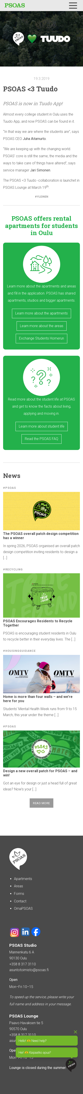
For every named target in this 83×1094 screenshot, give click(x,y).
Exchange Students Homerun (41, 338)
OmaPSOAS (23, 908)
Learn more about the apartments (41, 313)
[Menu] (73, 5)
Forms (19, 894)
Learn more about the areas (41, 326)
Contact (20, 901)
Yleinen (42, 196)
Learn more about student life (41, 426)
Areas (18, 886)
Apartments (23, 879)
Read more (41, 803)
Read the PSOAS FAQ (41, 439)
